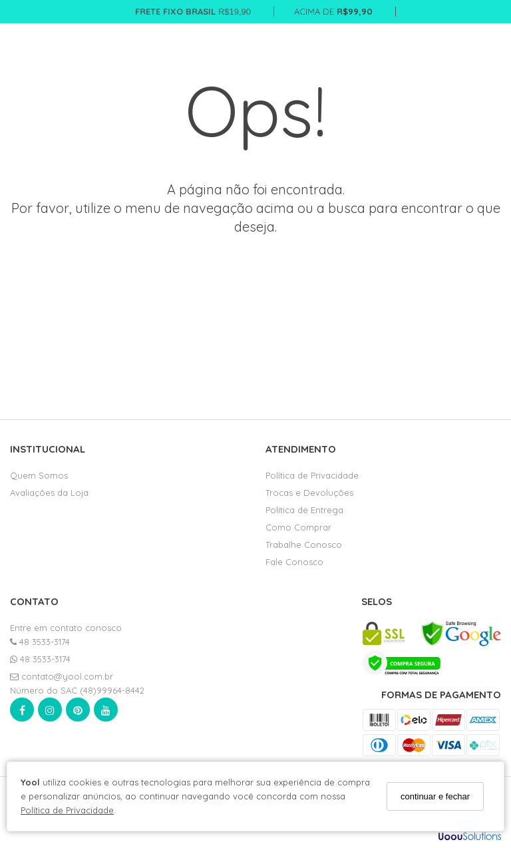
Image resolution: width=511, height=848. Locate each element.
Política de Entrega (304, 510)
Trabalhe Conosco (303, 544)
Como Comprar (298, 527)
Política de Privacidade (67, 810)
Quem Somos (39, 475)
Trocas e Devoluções (309, 492)
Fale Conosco (294, 561)
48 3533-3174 (40, 641)
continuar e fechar (435, 796)
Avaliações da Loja (49, 492)
